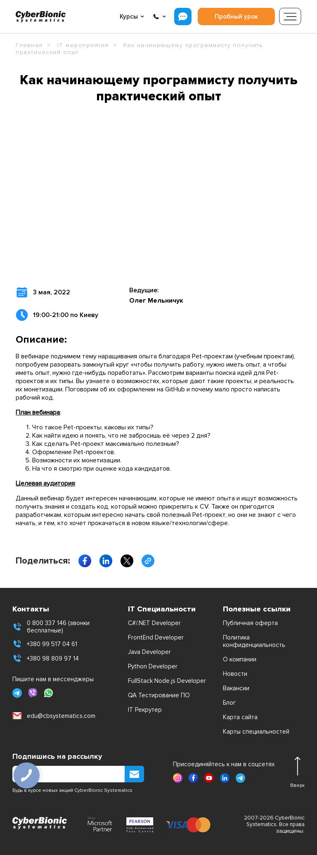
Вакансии (236, 688)
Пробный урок (236, 16)
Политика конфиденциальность (254, 641)
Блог (229, 702)
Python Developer (152, 666)
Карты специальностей (256, 731)
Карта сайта (240, 717)
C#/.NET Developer (154, 623)
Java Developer (149, 652)
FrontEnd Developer (156, 637)
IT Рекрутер (145, 709)
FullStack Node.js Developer (167, 680)
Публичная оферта (250, 623)
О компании (239, 659)
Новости (235, 673)
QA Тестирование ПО (159, 695)
